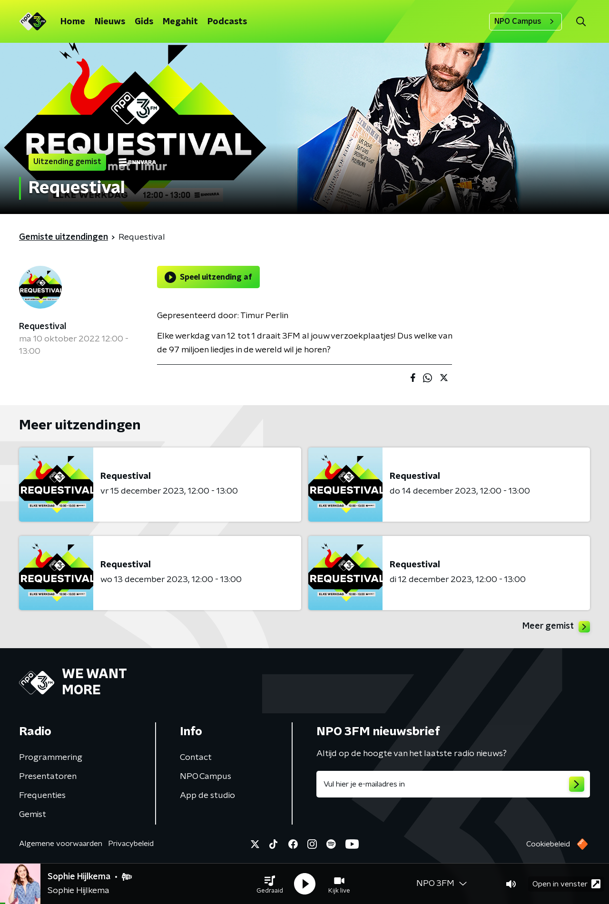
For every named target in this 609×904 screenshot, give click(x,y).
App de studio (207, 795)
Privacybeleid (131, 843)
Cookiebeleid (548, 844)
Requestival (42, 326)
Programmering (50, 757)
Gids (144, 22)
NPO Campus (525, 21)
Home (72, 22)
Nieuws (110, 22)
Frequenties (42, 795)
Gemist (32, 814)
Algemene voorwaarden (60, 843)
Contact (196, 757)
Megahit (180, 22)
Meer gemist (556, 626)
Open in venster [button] (566, 883)
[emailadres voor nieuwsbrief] (453, 784)
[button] (270, 884)
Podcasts (227, 22)
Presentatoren (48, 776)
